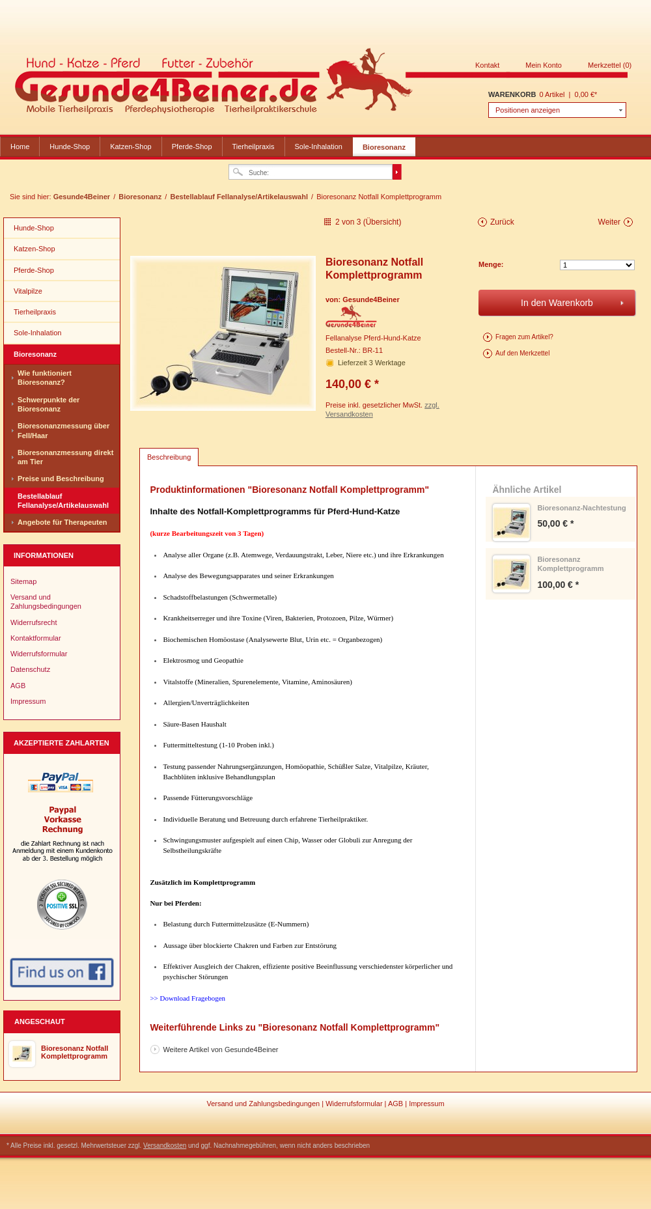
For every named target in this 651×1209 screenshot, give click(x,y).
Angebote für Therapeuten (62, 522)
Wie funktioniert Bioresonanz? (45, 377)
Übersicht (382, 222)
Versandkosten (164, 1145)
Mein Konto (543, 65)
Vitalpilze (28, 291)
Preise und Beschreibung (61, 478)
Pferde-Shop (192, 146)
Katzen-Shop (131, 146)
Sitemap (23, 581)
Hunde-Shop (69, 146)
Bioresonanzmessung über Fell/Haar (63, 430)
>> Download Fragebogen (187, 998)
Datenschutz (30, 669)
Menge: (491, 264)
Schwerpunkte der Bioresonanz (48, 404)
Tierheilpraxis (253, 146)
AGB (17, 685)
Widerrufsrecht (33, 622)
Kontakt (487, 65)
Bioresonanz (384, 147)
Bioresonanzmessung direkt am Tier (65, 457)
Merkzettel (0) (609, 65)
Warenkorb (512, 94)
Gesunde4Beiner (321, 83)
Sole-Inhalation (318, 146)
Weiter (609, 222)
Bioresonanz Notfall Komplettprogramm (74, 1052)
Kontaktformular (35, 638)
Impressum (28, 701)
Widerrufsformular (38, 654)
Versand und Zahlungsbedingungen (45, 601)
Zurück (502, 222)
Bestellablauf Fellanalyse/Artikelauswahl (240, 197)
